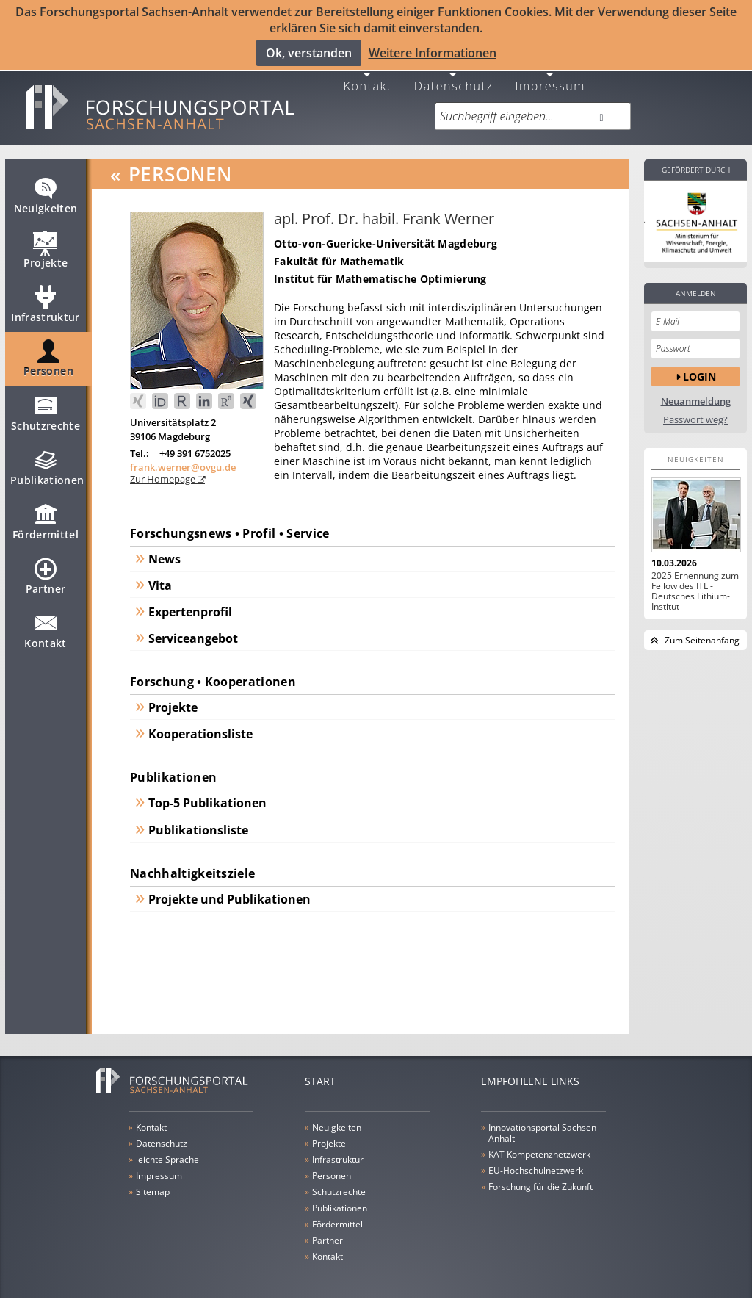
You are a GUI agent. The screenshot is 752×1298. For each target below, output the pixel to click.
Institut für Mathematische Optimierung (380, 268)
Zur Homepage (164, 468)
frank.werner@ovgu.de (183, 457)
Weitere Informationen (432, 52)
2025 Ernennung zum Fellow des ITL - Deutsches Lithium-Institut (695, 581)
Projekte (46, 246)
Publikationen (47, 463)
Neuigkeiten (46, 192)
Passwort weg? (695, 409)
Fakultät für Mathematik (339, 251)
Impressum (550, 75)
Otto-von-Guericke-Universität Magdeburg (385, 233)
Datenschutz (454, 75)
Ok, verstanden (309, 52)
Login (699, 365)
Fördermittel (45, 518)
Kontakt (368, 75)
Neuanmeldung (696, 391)
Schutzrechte (45, 409)
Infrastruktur (45, 300)
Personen (48, 355)
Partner (45, 572)
